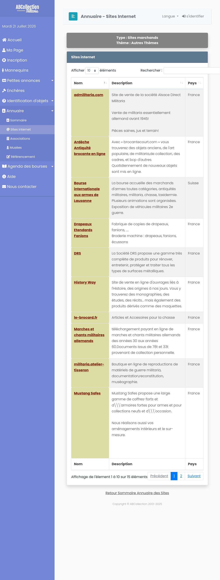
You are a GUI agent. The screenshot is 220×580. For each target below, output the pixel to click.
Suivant (194, 475)
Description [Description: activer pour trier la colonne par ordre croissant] (122, 83)
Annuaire (13, 111)
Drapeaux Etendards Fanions (83, 230)
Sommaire (17, 120)
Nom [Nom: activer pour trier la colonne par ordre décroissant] (78, 83)
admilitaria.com (88, 94)
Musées (14, 147)
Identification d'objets (25, 100)
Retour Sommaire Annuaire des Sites (137, 493)
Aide (9, 176)
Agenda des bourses (24, 166)
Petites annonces (21, 80)
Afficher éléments (93, 70)
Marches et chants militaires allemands (89, 335)
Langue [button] (169, 16)
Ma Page (12, 50)
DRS (77, 253)
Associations (18, 138)
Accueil (12, 40)
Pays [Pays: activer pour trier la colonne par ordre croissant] (192, 83)
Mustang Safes (87, 393)
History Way (85, 282)
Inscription (14, 60)
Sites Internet (19, 129)
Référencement (21, 157)
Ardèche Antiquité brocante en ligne (89, 147)
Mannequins (15, 70)
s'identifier (193, 16)
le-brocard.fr (85, 317)
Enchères (13, 90)
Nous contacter (19, 186)
